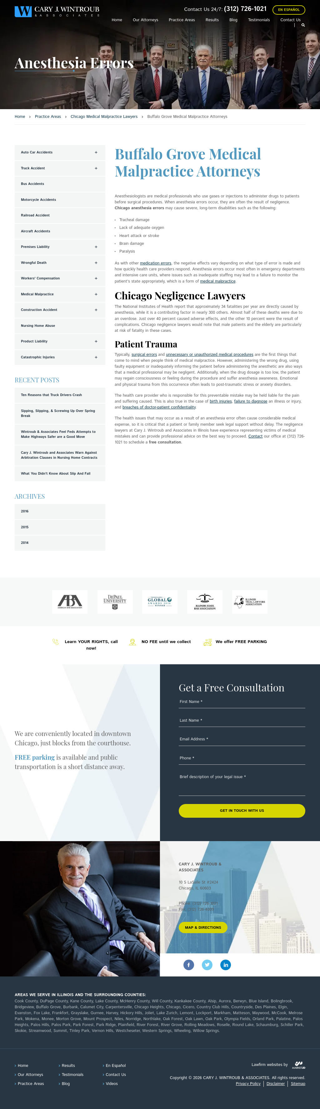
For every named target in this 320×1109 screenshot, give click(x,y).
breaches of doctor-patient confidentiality (158, 407)
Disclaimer (276, 1084)
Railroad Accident (35, 215)
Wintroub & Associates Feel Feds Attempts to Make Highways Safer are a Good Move (58, 434)
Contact (255, 436)
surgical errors (144, 355)
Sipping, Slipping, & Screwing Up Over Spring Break (58, 414)
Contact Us (291, 20)
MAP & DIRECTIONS (203, 927)
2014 (24, 542)
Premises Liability (35, 247)
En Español (289, 9)
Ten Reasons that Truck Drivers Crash (51, 395)
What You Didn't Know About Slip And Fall (55, 473)
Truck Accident (33, 168)
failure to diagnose (251, 401)
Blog (233, 20)
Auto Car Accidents (36, 152)
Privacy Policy (248, 1084)
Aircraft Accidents (35, 231)
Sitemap (298, 1084)
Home (117, 20)
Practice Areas (182, 20)
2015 (24, 527)
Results (212, 20)
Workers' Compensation (40, 278)
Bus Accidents (32, 184)
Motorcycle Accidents (38, 199)
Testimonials (259, 20)
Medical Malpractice (37, 294)
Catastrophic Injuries (38, 357)
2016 (24, 511)
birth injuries (221, 401)
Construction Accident (39, 310)
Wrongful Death (34, 262)
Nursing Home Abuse (38, 325)
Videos (112, 1084)
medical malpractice (218, 281)
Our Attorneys (145, 20)
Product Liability (34, 341)
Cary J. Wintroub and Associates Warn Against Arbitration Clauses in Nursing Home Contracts (59, 455)
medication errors (155, 263)
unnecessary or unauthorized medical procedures (209, 355)
